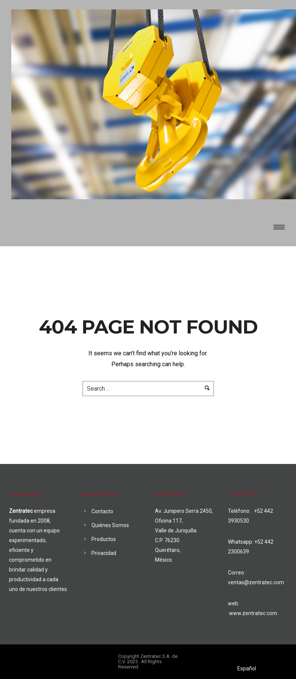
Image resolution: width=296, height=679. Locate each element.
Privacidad (103, 553)
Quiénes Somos (110, 525)
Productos (103, 539)
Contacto (102, 511)
